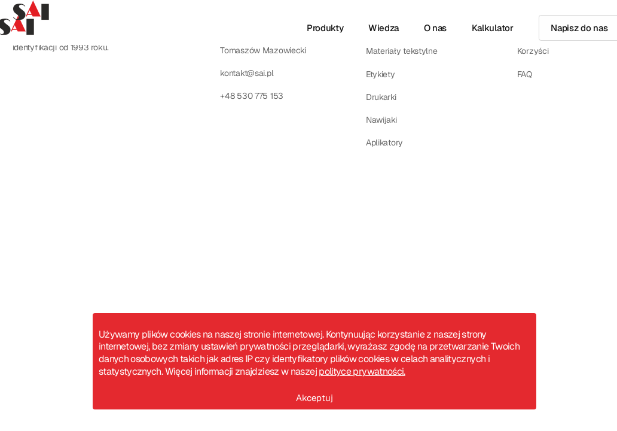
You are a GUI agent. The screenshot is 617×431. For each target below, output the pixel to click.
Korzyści (533, 50)
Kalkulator (493, 28)
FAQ (524, 74)
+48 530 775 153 (251, 95)
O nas (435, 28)
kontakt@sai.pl (246, 73)
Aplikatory (384, 142)
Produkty (325, 28)
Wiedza (383, 28)
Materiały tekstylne (402, 50)
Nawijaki (381, 119)
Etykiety (380, 74)
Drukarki (381, 97)
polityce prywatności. (362, 371)
